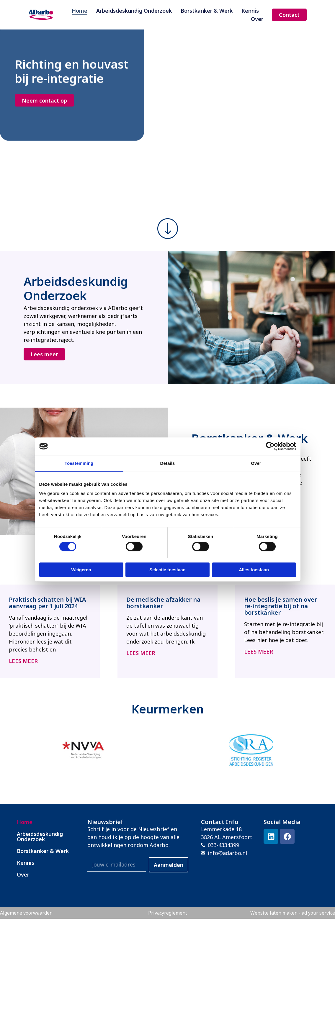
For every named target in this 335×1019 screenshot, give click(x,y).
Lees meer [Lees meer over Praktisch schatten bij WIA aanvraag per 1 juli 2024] (23, 661)
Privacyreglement (167, 913)
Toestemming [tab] (79, 463)
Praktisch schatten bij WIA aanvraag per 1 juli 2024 (47, 602)
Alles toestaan (254, 569)
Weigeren (81, 569)
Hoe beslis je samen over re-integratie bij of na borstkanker (280, 605)
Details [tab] (167, 463)
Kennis (250, 10)
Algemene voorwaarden (26, 913)
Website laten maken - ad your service (292, 913)
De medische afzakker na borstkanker (163, 602)
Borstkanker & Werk (207, 10)
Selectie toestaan (167, 569)
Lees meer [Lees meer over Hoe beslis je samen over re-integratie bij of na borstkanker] (258, 651)
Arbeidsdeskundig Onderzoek (134, 10)
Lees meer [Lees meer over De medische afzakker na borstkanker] (140, 653)
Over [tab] (256, 463)
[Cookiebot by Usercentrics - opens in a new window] (270, 446)
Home (79, 10)
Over (257, 18)
